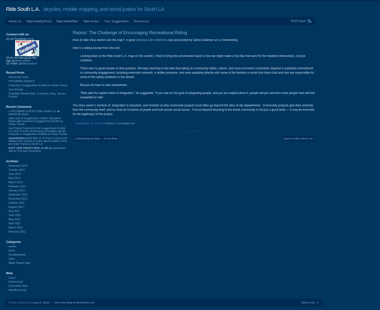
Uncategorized (126, 123)
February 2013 (17, 186)
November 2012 (17, 198)
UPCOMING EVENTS (21, 81)
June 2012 (14, 215)
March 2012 (15, 227)
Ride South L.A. (23, 9)
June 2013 (14, 173)
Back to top (308, 302)
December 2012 (17, 194)
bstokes (109, 123)
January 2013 (16, 190)
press (11, 250)
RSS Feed (298, 21)
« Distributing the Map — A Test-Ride (95, 138)
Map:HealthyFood (38, 21)
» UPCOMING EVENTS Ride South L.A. (32, 111)
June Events (15, 89)
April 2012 (14, 223)
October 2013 (16, 169)
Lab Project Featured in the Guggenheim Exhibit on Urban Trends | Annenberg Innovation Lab (36, 129)
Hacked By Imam (18, 77)
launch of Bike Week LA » (299, 138)
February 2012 (17, 231)
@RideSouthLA (28, 63)
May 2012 (14, 219)
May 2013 (14, 178)
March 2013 (15, 182)
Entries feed (15, 281)
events (12, 246)
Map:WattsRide (67, 21)
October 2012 (16, 202)
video (11, 258)
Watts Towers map (19, 262)
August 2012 (16, 206)
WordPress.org (17, 289)
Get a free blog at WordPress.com (75, 302)
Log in (12, 277)
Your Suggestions (116, 21)
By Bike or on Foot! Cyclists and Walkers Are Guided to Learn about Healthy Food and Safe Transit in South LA (37, 141)
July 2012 (14, 210)
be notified (24, 60)
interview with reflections (151, 40)
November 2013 (17, 165)
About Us (14, 21)
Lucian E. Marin (40, 302)
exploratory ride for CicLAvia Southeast (36, 149)
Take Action (91, 21)
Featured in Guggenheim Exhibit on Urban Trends (37, 85)
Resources (141, 21)
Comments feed (17, 285)
